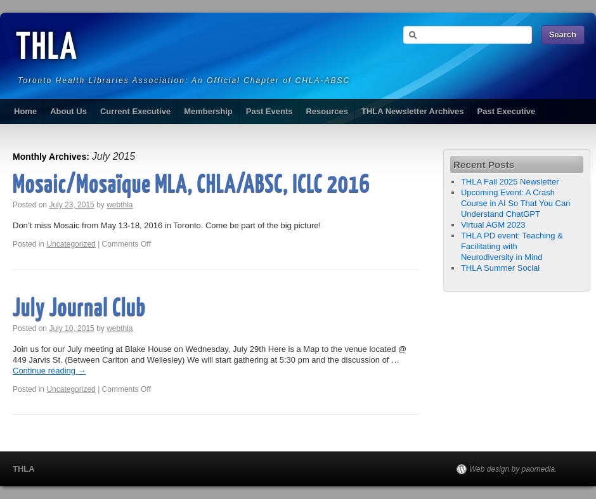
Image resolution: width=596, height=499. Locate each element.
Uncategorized (70, 244)
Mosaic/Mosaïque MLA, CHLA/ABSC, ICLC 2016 (191, 185)
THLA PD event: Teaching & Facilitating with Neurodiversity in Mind (512, 246)
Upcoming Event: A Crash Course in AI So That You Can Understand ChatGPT (516, 203)
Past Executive (506, 111)
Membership (208, 111)
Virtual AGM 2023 (493, 225)
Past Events (269, 111)
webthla (120, 204)
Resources (326, 111)
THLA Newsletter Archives (412, 111)
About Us (68, 111)
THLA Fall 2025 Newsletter (510, 181)
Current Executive (135, 111)
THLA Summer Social (500, 268)
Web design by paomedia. (513, 469)
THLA (47, 49)
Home (25, 111)
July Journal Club (79, 309)
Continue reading (49, 370)
